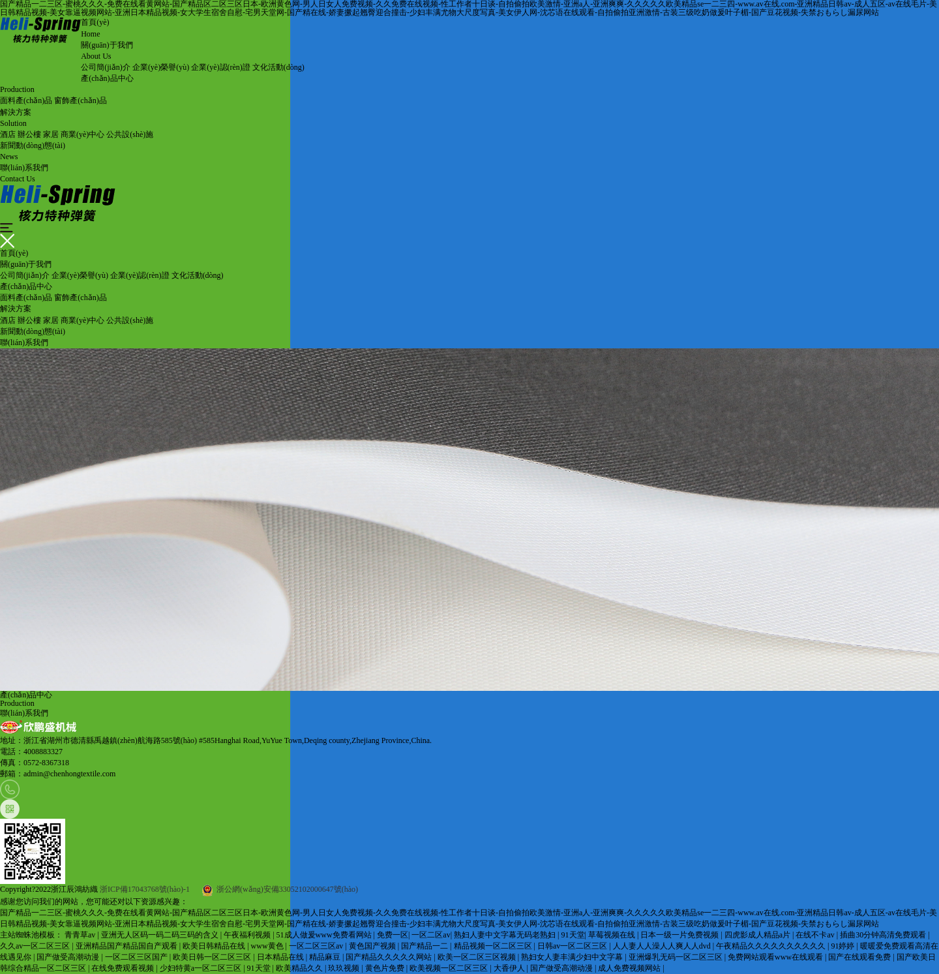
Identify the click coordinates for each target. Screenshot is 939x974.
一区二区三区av (317, 946)
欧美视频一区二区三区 (450, 968)
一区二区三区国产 (137, 957)
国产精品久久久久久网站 (390, 957)
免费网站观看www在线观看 (776, 957)
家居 (51, 134)
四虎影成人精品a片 (758, 934)
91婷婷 (843, 946)
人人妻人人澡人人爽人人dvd (663, 946)
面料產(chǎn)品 (26, 100)
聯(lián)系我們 (24, 342)
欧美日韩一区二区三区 (213, 957)
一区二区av (430, 934)
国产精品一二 (425, 946)
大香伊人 (510, 968)
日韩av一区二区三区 (573, 946)
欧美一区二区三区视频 (478, 957)
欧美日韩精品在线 (215, 946)
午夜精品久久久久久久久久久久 (771, 946)
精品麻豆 (325, 957)
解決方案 (15, 308)
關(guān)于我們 (26, 264)
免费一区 (392, 934)
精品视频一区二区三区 (494, 946)
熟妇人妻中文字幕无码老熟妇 (506, 934)
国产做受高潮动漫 (69, 957)
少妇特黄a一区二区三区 (201, 968)
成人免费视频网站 (630, 968)
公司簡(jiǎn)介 (105, 67)
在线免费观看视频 (123, 968)
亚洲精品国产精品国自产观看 (127, 946)
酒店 (8, 134)
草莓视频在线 (612, 934)
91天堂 (573, 934)
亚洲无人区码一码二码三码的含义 (160, 934)
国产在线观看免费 (860, 957)
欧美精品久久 (300, 968)
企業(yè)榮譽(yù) (160, 67)
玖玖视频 (344, 968)
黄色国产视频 (373, 946)
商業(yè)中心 (82, 134)
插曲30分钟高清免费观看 (884, 934)
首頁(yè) (14, 253)
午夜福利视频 (248, 934)
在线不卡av (816, 934)
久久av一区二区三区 (36, 946)
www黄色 (268, 946)
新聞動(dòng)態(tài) (32, 331)
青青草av (81, 934)
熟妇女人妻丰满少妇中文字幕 (573, 957)
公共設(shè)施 (129, 134)
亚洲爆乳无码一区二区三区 (676, 957)
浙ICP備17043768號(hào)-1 (145, 889)
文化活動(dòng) (278, 67)
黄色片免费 (385, 968)
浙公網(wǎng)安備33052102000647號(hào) (279, 889)
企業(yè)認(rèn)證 (220, 67)
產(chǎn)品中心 (26, 286)
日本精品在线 (281, 957)
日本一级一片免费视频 (680, 934)
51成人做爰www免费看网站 (325, 934)
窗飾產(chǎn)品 (80, 100)
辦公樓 (29, 134)
